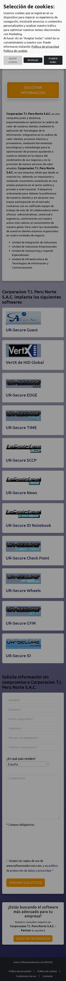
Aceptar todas (53, 60)
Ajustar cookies (12, 60)
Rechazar (33, 60)
